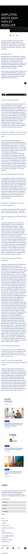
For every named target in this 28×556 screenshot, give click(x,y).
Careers (4, 523)
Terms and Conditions (8, 528)
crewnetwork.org (8, 356)
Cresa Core (5, 520)
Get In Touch (7, 545)
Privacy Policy (6, 525)
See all (6, 404)
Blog (7, 421)
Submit (3, 514)
